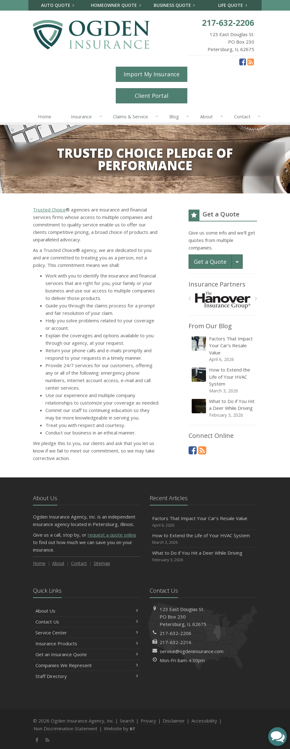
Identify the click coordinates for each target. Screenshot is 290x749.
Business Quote (174, 5)
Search (127, 721)
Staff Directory (86, 676)
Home (44, 116)
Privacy (148, 721)
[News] (250, 61)
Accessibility (204, 721)
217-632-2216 (175, 642)
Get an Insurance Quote (86, 654)
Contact (246, 116)
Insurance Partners (217, 284)
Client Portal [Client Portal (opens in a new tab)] (151, 95)
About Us (86, 611)
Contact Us (86, 622)
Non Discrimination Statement (65, 728)
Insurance (85, 116)
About (210, 116)
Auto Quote (57, 5)
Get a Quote (210, 261)
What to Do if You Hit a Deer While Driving (223, 408)
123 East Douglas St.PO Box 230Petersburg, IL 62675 (183, 616)
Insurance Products (86, 643)
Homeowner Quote (116, 5)
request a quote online (112, 535)
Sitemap (102, 563)
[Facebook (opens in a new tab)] (242, 61)
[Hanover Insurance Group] (223, 300)
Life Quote (232, 5)
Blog (177, 116)
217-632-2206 (175, 633)
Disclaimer (174, 721)
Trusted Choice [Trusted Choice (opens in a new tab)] (49, 209)
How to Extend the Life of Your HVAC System (223, 380)
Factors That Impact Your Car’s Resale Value (223, 349)
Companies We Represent (86, 665)
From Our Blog (210, 326)
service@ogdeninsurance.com (191, 651)
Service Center (86, 632)
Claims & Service (134, 116)
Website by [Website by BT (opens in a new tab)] (119, 728)
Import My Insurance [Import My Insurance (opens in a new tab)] (152, 74)
